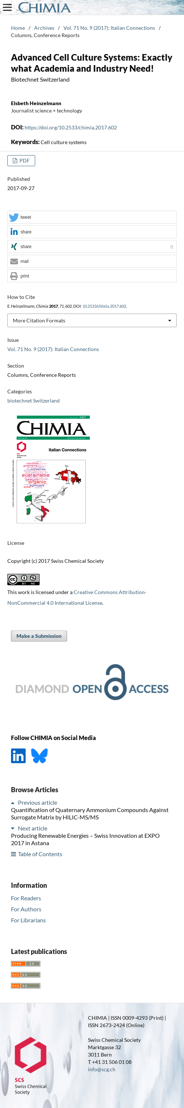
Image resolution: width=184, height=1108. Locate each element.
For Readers (26, 897)
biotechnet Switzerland (33, 400)
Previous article (37, 802)
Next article (32, 828)
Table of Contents (40, 853)
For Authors (26, 908)
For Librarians (28, 919)
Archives (44, 28)
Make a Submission (39, 636)
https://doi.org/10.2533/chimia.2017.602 (71, 127)
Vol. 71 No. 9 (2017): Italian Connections (109, 28)
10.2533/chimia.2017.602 (104, 306)
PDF (24, 160)
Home (18, 28)
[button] (92, 217)
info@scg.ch (101, 1069)
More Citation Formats (39, 320)
